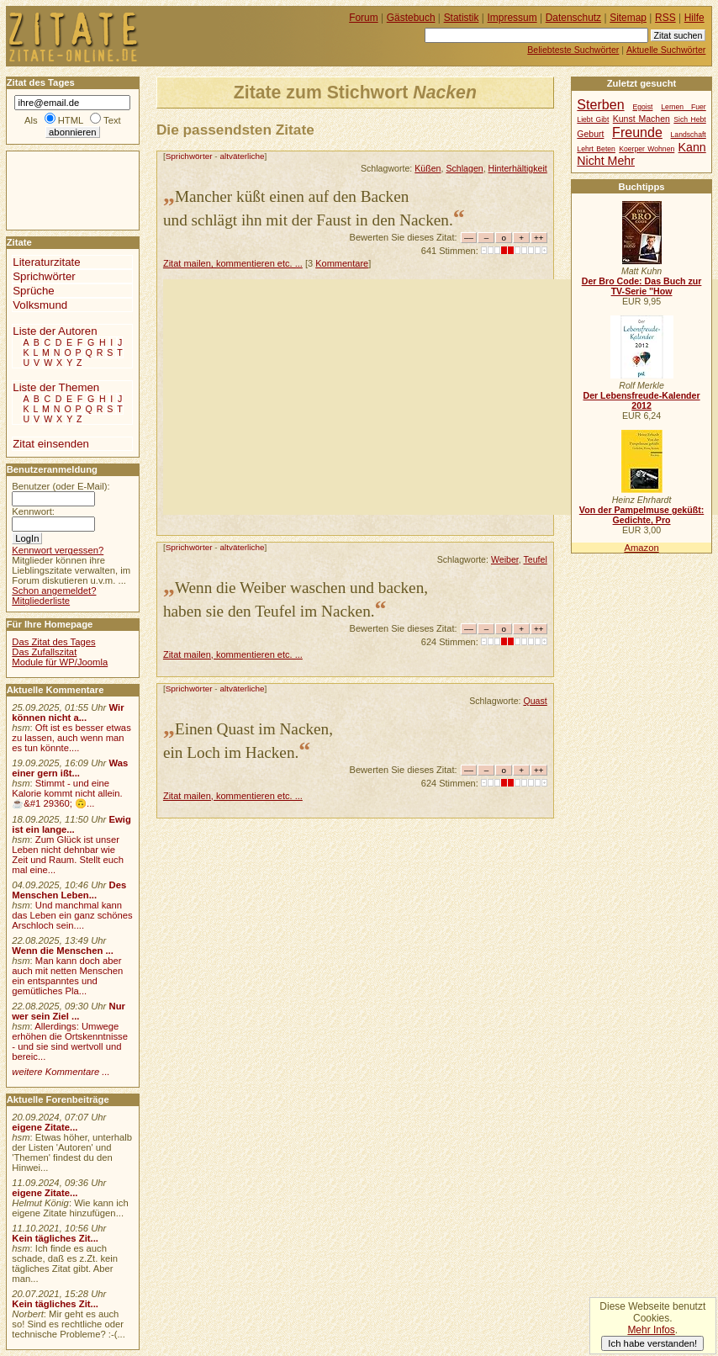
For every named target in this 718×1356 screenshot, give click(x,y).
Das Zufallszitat (44, 652)
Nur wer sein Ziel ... (68, 1011)
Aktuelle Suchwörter (665, 50)
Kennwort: (33, 511)
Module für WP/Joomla (60, 662)
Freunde (637, 132)
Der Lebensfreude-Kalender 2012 (641, 400)
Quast (534, 701)
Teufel (534, 559)
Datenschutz (573, 18)
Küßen (427, 168)
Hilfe (694, 18)
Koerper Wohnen (646, 149)
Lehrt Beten (596, 149)
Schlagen (464, 168)
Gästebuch (411, 18)
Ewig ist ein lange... (71, 824)
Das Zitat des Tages (53, 642)
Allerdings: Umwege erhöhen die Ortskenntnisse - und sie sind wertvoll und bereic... (70, 1041)
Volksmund (40, 305)
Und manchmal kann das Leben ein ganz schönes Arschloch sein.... (72, 915)
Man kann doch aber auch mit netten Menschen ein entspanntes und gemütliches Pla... (67, 976)
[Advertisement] (440, 397)
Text (112, 120)
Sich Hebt (689, 119)
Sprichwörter (189, 156)
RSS (665, 18)
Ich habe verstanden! (652, 1343)
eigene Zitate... (44, 1127)
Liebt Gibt (593, 119)
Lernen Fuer (683, 107)
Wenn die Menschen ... (63, 950)
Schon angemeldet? (54, 590)
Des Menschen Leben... (69, 890)
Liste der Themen (56, 387)
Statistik (461, 18)
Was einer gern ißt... (70, 768)
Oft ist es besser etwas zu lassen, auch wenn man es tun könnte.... (71, 738)
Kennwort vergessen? (57, 550)
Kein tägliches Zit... (55, 1238)
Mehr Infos (650, 1330)
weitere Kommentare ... (60, 1072)
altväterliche (241, 156)
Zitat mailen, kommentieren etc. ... (233, 263)
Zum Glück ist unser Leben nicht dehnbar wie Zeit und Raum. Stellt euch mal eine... (68, 854)
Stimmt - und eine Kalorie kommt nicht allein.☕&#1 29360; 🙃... (67, 793)
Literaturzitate (46, 262)
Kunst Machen (641, 119)
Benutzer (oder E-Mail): (60, 486)
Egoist (642, 107)
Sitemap (628, 18)
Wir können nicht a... (68, 712)
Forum (363, 18)
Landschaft (688, 134)
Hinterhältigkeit (517, 168)
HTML (70, 120)
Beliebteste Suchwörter (573, 50)
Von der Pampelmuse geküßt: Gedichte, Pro (641, 515)
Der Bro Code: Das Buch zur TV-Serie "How (642, 286)
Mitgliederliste (41, 601)
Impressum (512, 18)
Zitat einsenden (51, 443)
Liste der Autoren (55, 331)
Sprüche (33, 290)
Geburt (590, 134)
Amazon (641, 548)
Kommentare (341, 263)
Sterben (600, 104)
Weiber (505, 559)
